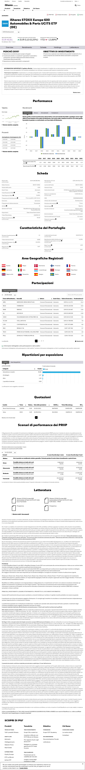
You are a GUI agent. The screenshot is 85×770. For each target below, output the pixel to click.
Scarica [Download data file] (81, 14)
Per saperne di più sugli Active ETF (31, 740)
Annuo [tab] (36, 113)
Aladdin (20, 1)
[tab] (11, 117)
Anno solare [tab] (27, 113)
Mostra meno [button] (76, 92)
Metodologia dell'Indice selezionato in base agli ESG (69, 537)
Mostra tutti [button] (80, 341)
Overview (9, 47)
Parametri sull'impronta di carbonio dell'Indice (14, 537)
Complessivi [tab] (54, 113)
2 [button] (38, 341)
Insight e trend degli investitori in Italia (30, 760)
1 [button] (36, 341)
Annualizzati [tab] (44, 113)
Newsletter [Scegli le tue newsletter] (27, 1)
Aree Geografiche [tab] (15, 362)
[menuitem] (7, 9)
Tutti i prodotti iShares (11, 732)
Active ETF (8, 760)
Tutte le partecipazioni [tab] (9, 290)
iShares (14, 1)
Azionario (7, 739)
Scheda (43, 47)
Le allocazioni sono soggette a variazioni (13, 386)
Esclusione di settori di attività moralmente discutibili (41, 537)
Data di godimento (6, 137)
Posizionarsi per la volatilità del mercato (30, 755)
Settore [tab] (5, 362)
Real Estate (8, 747)
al (9, 294)
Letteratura (74, 47)
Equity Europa (9, 754)
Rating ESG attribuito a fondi (74, 535)
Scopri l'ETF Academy (50, 732)
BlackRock (7, 1)
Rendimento (27, 47)
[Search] (77, 5)
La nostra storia (67, 732)
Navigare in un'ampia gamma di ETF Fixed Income (30, 746)
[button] (76, 5)
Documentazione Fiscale (51, 739)
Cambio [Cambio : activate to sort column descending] (5, 405)
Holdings (57, 47)
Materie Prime (9, 745)
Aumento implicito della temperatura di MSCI (24, 539)
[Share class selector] (11, 32)
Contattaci (65, 735)
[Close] (83, 764)
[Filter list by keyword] (75, 295)
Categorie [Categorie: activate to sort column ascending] (5, 368)
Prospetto (73, 14)
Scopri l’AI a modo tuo (30, 732)
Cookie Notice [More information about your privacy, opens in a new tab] (23, 768)
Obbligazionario (10, 742)
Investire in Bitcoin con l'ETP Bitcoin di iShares (31, 736)
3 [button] (41, 341)
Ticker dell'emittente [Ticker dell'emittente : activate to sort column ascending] (9, 298)
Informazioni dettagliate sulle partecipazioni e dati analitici (22, 346)
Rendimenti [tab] (27, 108)
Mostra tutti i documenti (21, 514)
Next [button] (42, 340)
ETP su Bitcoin (9, 757)
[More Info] (57, 38)
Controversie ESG (7, 539)
